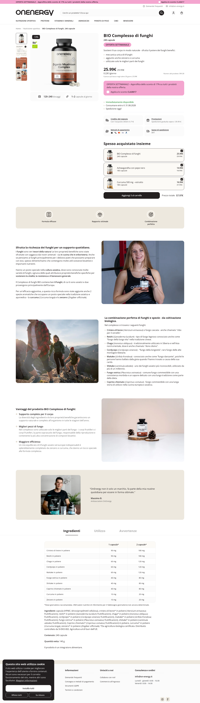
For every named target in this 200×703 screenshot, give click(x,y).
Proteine (45, 21)
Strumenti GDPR (72, 686)
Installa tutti (28, 688)
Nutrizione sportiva (26, 21)
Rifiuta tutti (17, 695)
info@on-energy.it (175, 6)
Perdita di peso (101, 21)
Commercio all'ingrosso (110, 681)
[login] (173, 12)
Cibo (116, 21)
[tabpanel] (100, 592)
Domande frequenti (153, 6)
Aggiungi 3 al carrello (132, 195)
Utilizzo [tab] (99, 531)
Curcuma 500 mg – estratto (130, 182)
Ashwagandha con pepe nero (131, 168)
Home (18, 28)
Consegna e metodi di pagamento (79, 681)
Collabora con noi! (107, 677)
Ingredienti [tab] (71, 531)
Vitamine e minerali (63, 21)
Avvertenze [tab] (128, 531)
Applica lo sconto (172, 2)
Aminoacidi (83, 21)
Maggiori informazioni (26, 680)
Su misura (40, 695)
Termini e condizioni (74, 690)
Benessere (128, 21)
